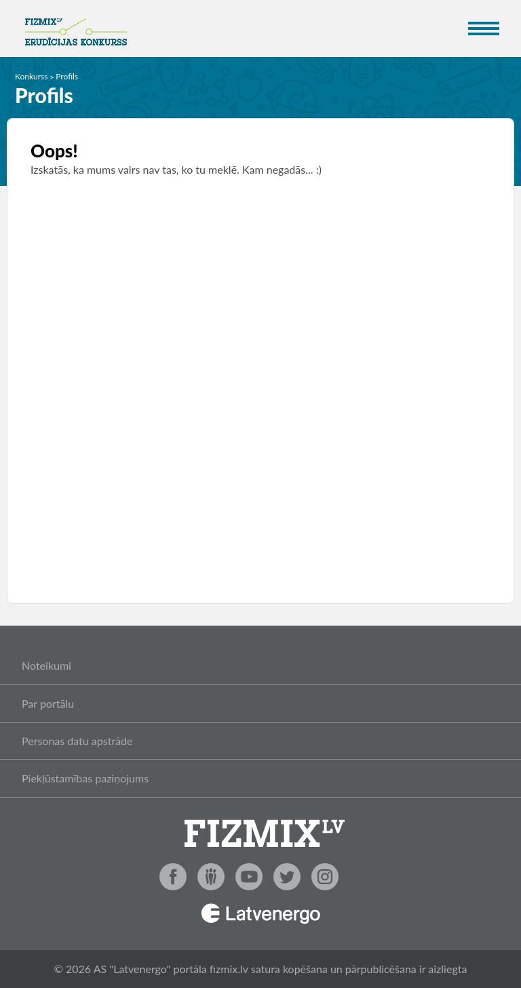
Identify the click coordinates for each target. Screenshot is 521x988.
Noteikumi (46, 665)
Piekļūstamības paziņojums (85, 778)
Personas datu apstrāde (77, 740)
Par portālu (48, 703)
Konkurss (31, 76)
